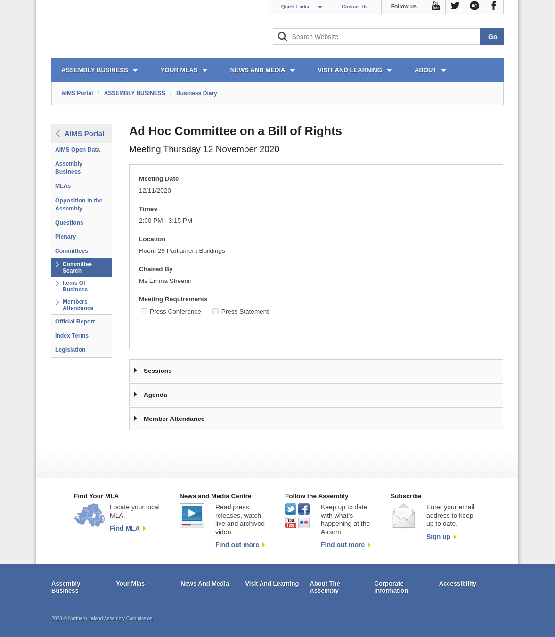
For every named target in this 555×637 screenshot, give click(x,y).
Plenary (65, 237)
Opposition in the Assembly (79, 204)
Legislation (70, 350)
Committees (71, 251)
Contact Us (354, 6)
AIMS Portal (77, 93)
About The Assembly (325, 587)
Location (152, 238)
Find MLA (125, 528)
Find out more (237, 544)
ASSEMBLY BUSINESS (94, 69)
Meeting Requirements (173, 299)
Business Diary (196, 93)
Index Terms (72, 335)
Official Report (75, 321)
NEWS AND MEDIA (258, 69)
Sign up (438, 536)
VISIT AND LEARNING (350, 69)
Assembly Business (68, 168)
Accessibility (458, 583)
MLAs (63, 186)
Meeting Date (159, 178)
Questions (69, 222)
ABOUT (426, 69)
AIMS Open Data (77, 149)
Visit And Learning (272, 583)
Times (148, 208)
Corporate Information (391, 587)
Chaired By (156, 269)
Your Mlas (130, 583)
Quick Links (295, 6)
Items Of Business (75, 286)
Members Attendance (78, 305)
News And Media (204, 583)
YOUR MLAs (179, 69)
